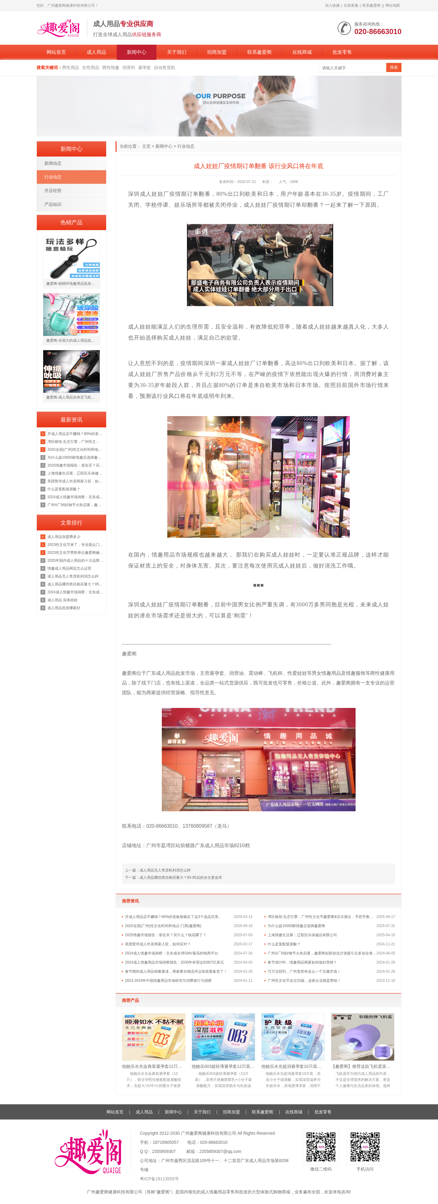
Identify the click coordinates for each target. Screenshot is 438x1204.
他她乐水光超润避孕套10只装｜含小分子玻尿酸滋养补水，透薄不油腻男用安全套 (293, 1066)
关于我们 (176, 52)
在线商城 (302, 52)
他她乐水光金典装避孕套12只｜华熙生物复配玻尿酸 (154, 1066)
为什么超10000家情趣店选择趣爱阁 (296, 926)
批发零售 (342, 52)
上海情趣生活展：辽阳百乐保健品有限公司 (302, 935)
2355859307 (164, 1151)
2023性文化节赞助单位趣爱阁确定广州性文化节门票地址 (75, 552)
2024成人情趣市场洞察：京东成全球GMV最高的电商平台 (171, 953)
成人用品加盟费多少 (63, 537)
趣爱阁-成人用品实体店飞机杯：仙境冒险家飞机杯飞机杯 (73, 397)
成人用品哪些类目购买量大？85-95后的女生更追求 (75, 584)
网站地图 (392, 5)
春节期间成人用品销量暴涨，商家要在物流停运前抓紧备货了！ (176, 971)
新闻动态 (52, 163)
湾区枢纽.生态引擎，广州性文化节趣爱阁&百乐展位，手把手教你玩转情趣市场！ (322, 917)
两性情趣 (110, 67)
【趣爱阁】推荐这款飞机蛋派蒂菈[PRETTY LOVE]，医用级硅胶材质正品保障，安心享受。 (363, 1066)
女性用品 (90, 67)
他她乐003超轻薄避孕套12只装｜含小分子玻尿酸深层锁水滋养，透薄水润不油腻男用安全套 (223, 1066)
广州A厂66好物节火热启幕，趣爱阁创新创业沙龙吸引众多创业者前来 (322, 953)
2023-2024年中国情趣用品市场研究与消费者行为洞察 (168, 980)
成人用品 (96, 52)
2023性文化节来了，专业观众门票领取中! (75, 545)
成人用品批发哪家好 (63, 608)
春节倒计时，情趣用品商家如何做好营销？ (302, 962)
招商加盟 (217, 52)
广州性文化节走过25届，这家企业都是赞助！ (304, 980)
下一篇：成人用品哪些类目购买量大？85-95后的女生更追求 (173, 877)
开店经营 (52, 190)
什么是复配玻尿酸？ (284, 944)
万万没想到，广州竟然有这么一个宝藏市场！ (304, 971)
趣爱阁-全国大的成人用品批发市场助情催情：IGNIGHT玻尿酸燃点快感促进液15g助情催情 (73, 340)
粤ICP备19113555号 (159, 1178)
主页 (146, 146)
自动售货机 (164, 67)
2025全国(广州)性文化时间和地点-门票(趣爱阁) (163, 926)
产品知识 (52, 204)
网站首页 (56, 52)
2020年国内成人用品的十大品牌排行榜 (75, 560)
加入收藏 (332, 5)
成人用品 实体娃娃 (62, 600)
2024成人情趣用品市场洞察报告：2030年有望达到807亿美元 (174, 962)
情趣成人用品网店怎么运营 (69, 568)
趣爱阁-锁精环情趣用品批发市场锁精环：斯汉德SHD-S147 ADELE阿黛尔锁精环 (73, 283)
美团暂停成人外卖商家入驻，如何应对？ (158, 944)
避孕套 (144, 67)
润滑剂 (128, 67)
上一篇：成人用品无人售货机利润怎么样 (158, 870)
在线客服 (351, 5)
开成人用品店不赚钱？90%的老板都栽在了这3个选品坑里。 (173, 917)
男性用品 (70, 67)
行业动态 (185, 146)
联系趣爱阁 (371, 5)
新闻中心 (136, 52)
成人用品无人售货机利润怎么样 (73, 576)
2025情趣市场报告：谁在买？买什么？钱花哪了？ (165, 935)
